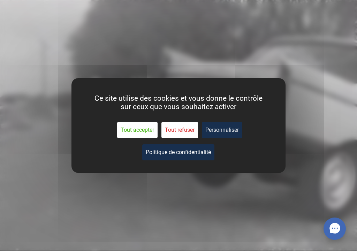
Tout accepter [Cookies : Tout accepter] (137, 130)
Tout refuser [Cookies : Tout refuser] (180, 130)
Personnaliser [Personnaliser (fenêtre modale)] (222, 130)
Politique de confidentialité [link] (178, 152)
